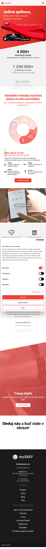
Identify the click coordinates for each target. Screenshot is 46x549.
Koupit (23, 491)
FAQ (23, 502)
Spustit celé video (23, 211)
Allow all (23, 297)
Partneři (23, 515)
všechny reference (23, 326)
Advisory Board (23, 522)
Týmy (23, 495)
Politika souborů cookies (23, 533)
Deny (23, 308)
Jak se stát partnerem (23, 512)
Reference (23, 526)
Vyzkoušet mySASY (23, 180)
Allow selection (23, 302)
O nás (23, 519)
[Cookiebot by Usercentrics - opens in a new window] (36, 240)
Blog (23, 499)
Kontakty (23, 529)
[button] (10, 312)
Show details (36, 292)
